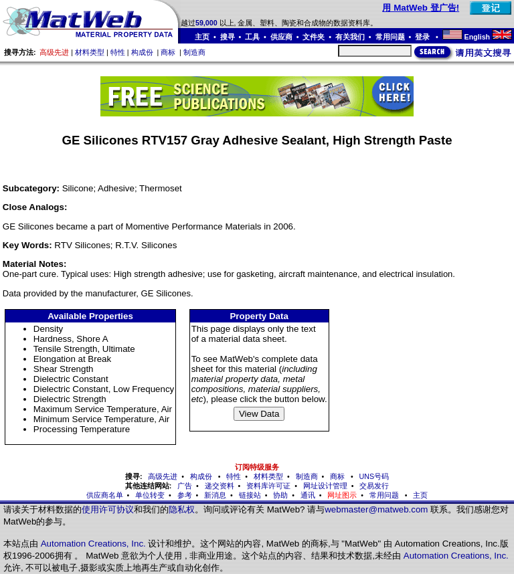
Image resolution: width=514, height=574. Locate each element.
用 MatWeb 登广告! (420, 8)
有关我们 (350, 37)
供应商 (281, 37)
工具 (252, 37)
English (477, 37)
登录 (423, 37)
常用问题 (390, 37)
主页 (202, 37)
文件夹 (314, 37)
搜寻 (227, 37)
